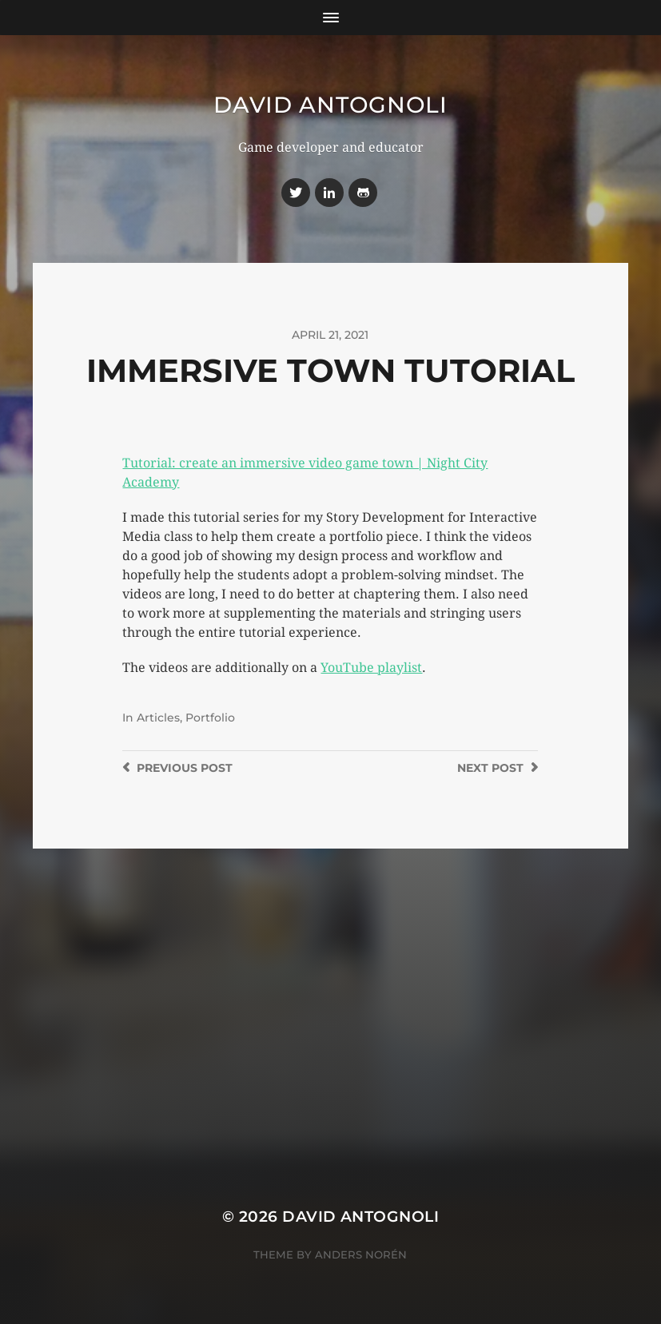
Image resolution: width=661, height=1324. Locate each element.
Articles (158, 717)
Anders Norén (361, 1254)
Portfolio (210, 717)
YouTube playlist (371, 667)
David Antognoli (330, 104)
